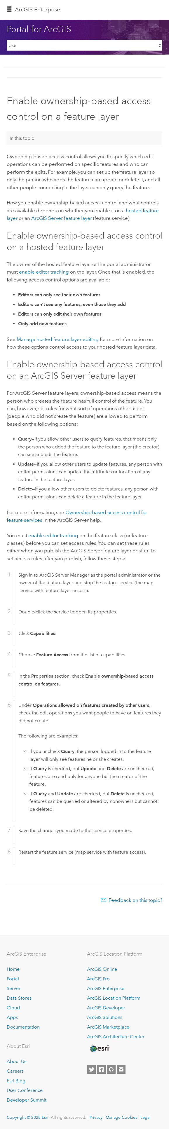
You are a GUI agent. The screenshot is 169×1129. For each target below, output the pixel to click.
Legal (145, 1117)
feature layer (61, 218)
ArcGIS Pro (98, 979)
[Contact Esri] (121, 1069)
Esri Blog (16, 1080)
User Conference (25, 1090)
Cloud (13, 1007)
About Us (16, 1061)
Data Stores (19, 998)
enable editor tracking (44, 272)
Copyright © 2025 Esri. (28, 1117)
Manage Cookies (121, 1117)
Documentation (23, 1027)
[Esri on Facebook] (101, 1069)
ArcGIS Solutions (104, 1017)
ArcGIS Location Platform (113, 998)
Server (13, 988)
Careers (15, 1071)
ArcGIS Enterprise (37, 9)
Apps (12, 1017)
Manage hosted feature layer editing (58, 339)
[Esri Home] (99, 1048)
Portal (13, 979)
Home (13, 969)
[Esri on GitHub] (111, 1069)
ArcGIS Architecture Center (115, 1036)
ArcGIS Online (102, 969)
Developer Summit (26, 1100)
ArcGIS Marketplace (108, 1027)
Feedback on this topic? (135, 900)
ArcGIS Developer (106, 1007)
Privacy (96, 1117)
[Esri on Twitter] (91, 1069)
